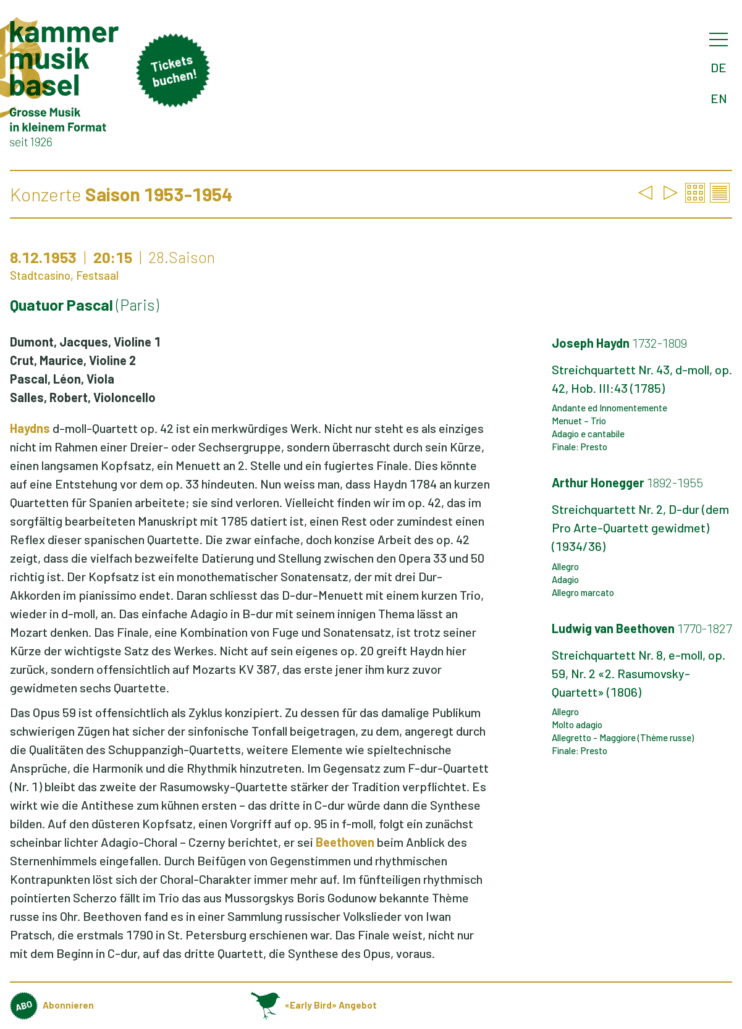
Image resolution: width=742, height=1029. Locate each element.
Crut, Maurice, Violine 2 (73, 360)
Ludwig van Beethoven (642, 628)
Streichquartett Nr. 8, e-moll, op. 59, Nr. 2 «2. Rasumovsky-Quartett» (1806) (638, 673)
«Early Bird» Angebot (314, 1004)
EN (718, 98)
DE (718, 67)
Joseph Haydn (619, 342)
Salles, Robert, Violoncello (83, 397)
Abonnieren (52, 1004)
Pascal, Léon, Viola (62, 378)
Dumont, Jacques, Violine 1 (85, 341)
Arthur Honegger (627, 482)
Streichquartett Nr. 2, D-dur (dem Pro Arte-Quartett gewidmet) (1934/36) (640, 527)
